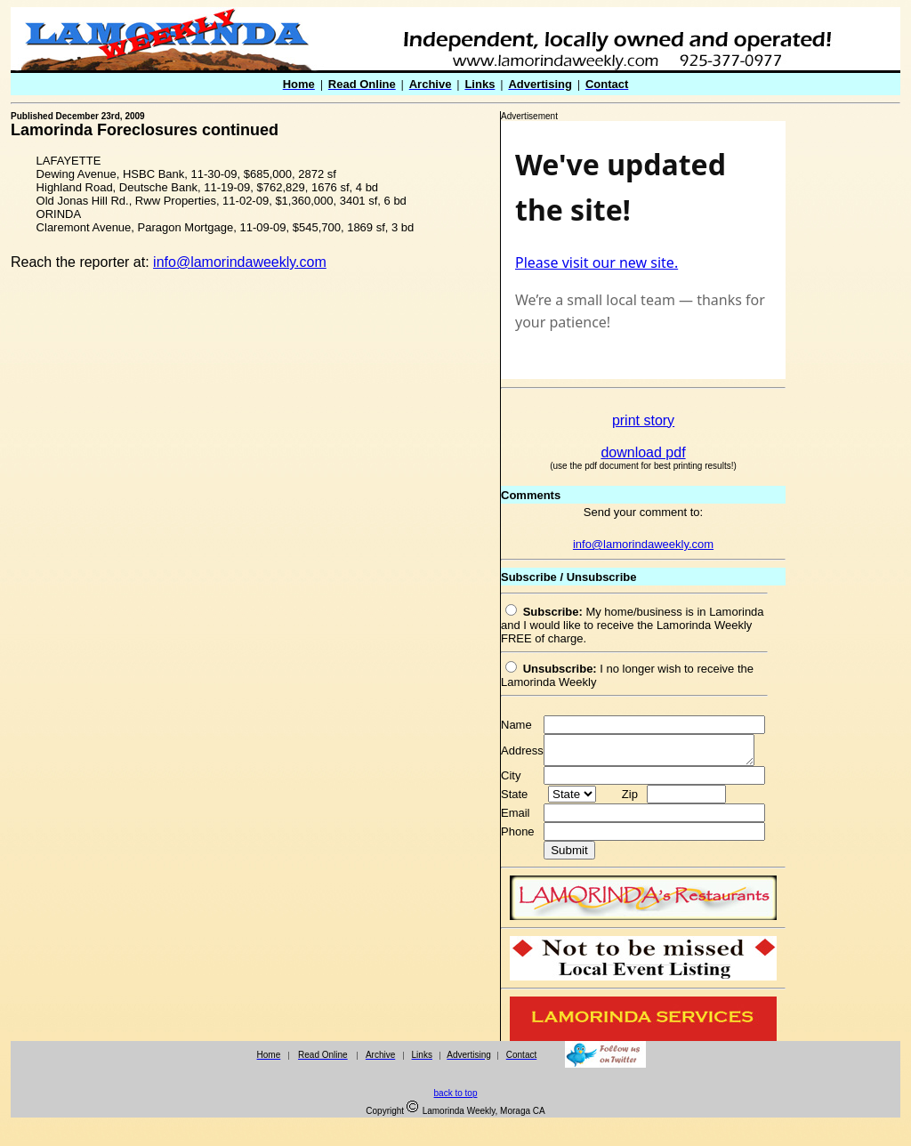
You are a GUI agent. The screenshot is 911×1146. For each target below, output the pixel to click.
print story (643, 420)
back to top (456, 1098)
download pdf (643, 452)
